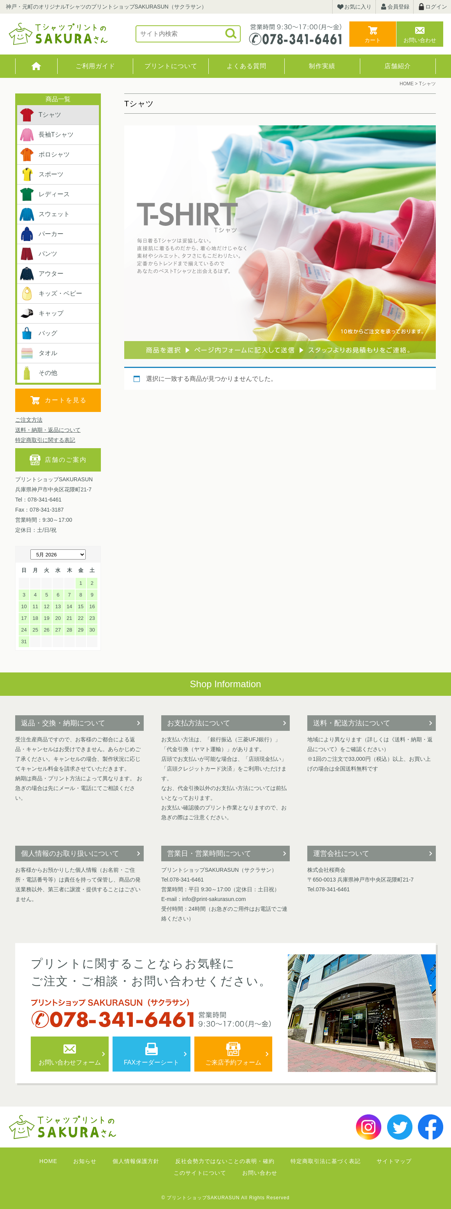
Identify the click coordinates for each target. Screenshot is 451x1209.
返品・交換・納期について (63, 723)
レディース (44, 194)
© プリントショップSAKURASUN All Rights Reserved (226, 1197)
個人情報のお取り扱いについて (70, 853)
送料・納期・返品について (48, 430)
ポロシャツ (44, 154)
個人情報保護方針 (136, 1161)
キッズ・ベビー (50, 293)
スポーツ (41, 174)
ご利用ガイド (95, 66)
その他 (38, 373)
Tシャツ (40, 115)
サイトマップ (394, 1161)
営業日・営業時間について (209, 853)
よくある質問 (246, 66)
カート (373, 40)
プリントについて (170, 66)
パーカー (41, 234)
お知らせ (85, 1161)
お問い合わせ (419, 40)
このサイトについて (200, 1173)
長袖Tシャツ (46, 135)
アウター (41, 274)
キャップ (41, 313)
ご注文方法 (28, 420)
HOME (36, 66)
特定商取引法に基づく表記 (326, 1161)
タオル (38, 353)
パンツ (38, 254)
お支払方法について (198, 723)
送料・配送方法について (351, 723)
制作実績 (322, 66)
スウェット (44, 214)
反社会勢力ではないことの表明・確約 (225, 1161)
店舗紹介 (397, 66)
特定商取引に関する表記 (45, 440)
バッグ (38, 333)
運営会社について (341, 853)
